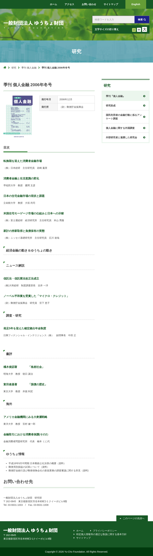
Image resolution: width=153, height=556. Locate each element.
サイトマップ (83, 537)
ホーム (79, 530)
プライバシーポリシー (105, 530)
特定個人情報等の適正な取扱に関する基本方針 (101, 534)
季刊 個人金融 (28, 67)
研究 (13, 67)
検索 (140, 19)
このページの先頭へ (133, 518)
